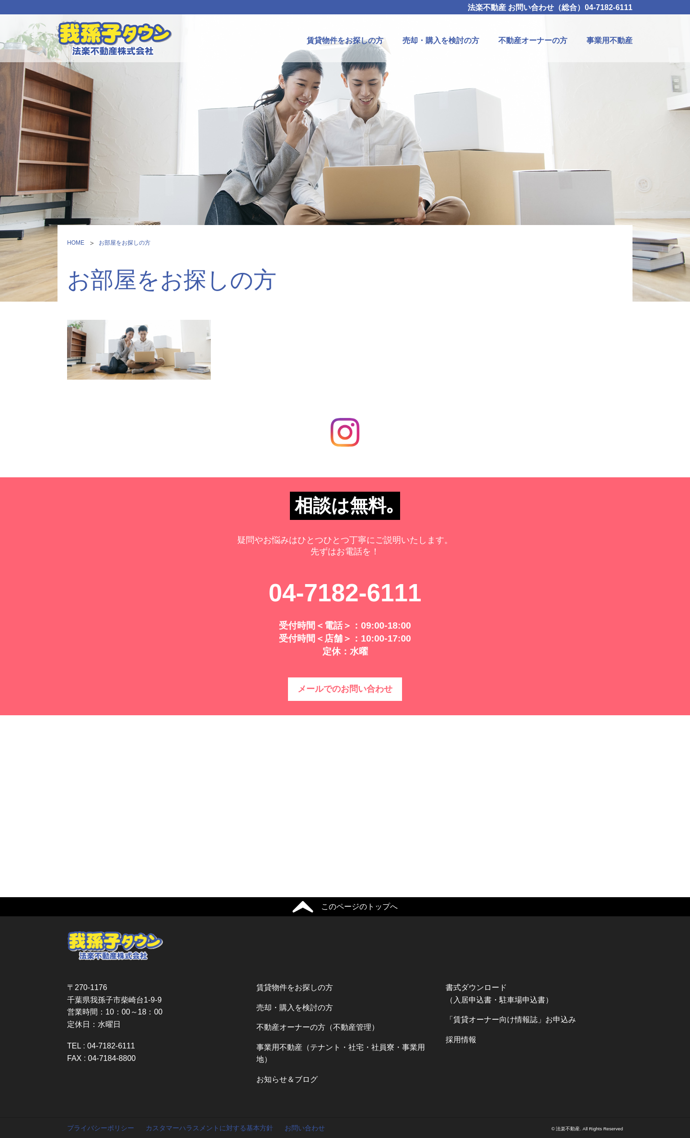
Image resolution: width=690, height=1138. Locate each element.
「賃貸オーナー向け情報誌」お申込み (511, 1019)
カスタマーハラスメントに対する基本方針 (209, 1128)
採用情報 (461, 1040)
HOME (75, 242)
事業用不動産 (609, 40)
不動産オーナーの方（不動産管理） (317, 1027)
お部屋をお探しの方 (124, 242)
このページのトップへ (359, 906)
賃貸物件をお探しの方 (345, 40)
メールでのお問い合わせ (345, 689)
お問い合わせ (305, 1128)
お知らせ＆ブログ (287, 1079)
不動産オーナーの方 (532, 40)
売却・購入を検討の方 (440, 40)
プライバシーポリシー (100, 1128)
